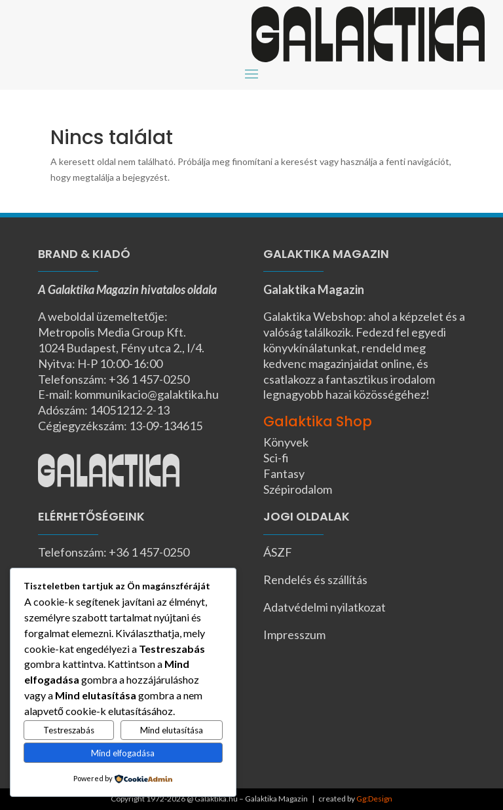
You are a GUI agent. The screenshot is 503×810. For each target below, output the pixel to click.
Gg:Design (374, 798)
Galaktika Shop (317, 421)
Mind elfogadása (123, 753)
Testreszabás (68, 730)
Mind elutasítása (171, 730)
